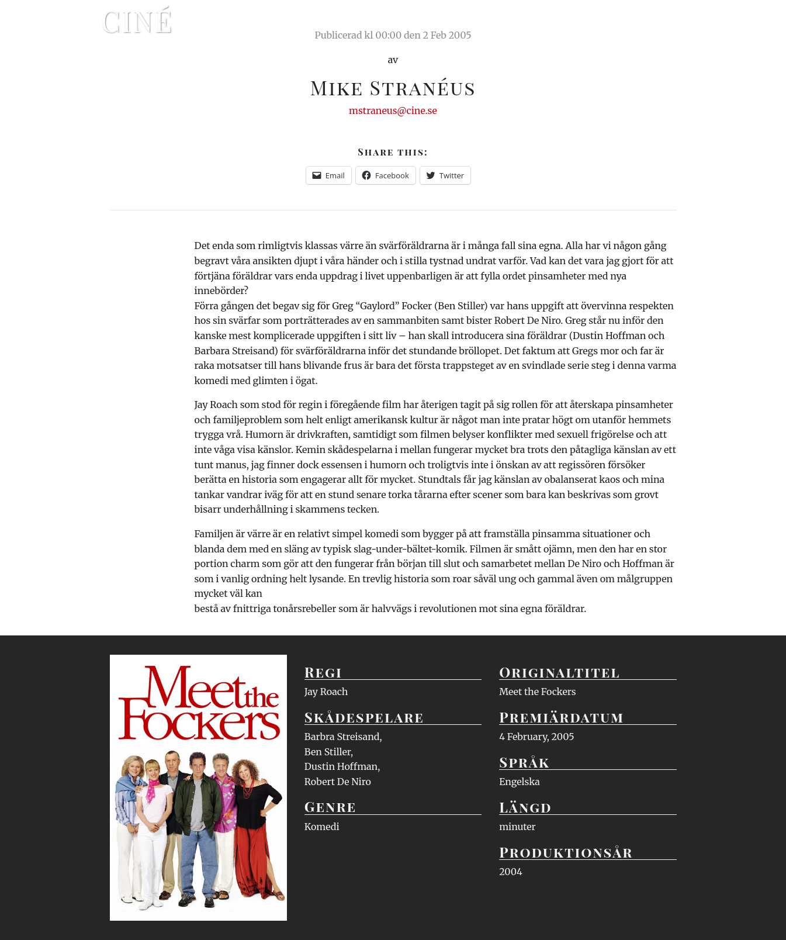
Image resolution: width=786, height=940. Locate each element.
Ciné (137, 20)
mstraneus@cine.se (393, 110)
